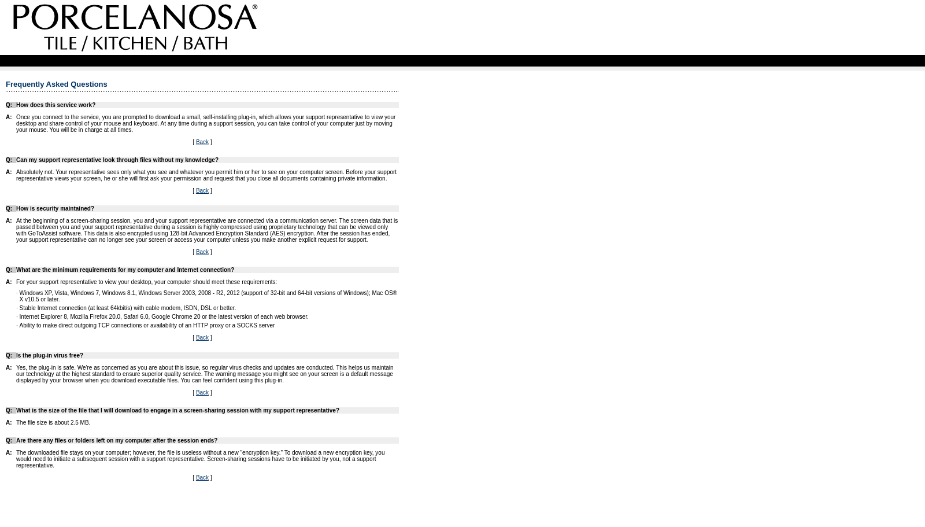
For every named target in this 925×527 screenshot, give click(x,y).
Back (202, 142)
